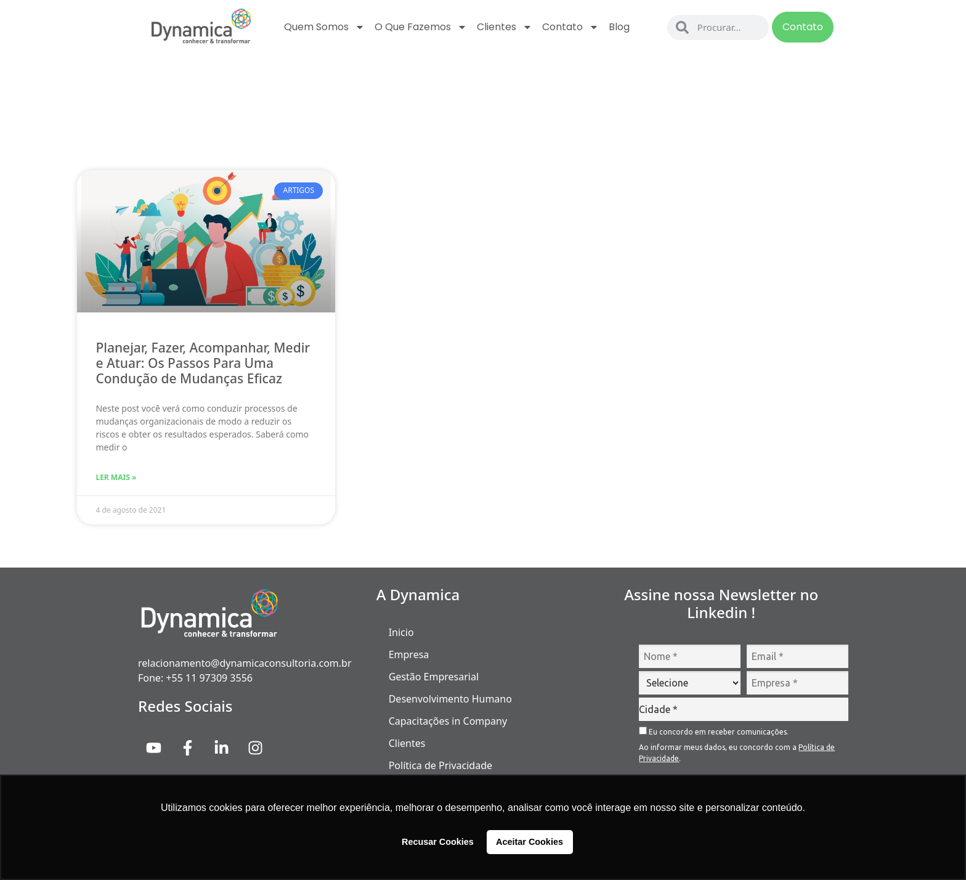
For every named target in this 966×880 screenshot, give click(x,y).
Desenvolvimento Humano (450, 699)
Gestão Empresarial (434, 676)
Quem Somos (324, 27)
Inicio (401, 632)
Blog (619, 27)
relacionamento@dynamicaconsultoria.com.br (245, 663)
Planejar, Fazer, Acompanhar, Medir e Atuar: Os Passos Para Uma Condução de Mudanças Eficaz (202, 363)
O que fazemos (421, 27)
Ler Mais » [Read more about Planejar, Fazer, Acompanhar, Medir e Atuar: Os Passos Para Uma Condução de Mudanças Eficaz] (115, 477)
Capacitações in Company (448, 721)
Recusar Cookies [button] (438, 842)
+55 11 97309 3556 (209, 678)
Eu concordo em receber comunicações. (714, 731)
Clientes (504, 27)
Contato (570, 27)
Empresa (409, 654)
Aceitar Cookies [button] (529, 842)
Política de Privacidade (440, 765)
